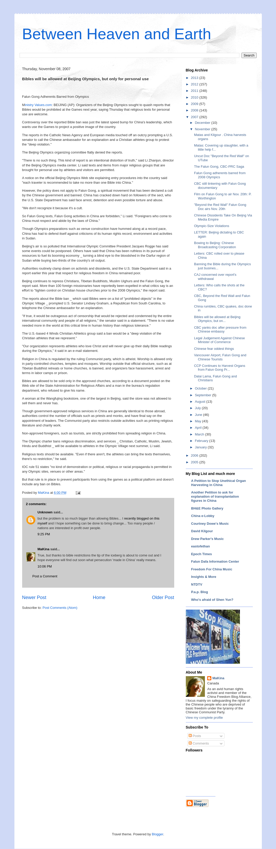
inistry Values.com (38, 105)
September (203, 395)
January (201, 447)
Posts (195, 736)
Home (99, 597)
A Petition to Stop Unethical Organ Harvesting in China (218, 483)
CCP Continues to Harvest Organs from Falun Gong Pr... (219, 368)
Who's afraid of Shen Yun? (212, 600)
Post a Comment (44, 576)
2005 (195, 462)
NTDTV (196, 584)
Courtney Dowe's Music (210, 523)
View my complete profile (204, 717)
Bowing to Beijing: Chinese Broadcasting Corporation (215, 245)
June (199, 415)
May (198, 421)
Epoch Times (201, 554)
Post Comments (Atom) (60, 608)
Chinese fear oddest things (214, 349)
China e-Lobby (202, 516)
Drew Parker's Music (207, 539)
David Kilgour (202, 531)
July (198, 408)
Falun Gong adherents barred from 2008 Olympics (220, 175)
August (200, 401)
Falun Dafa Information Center (215, 561)
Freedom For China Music (211, 569)
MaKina (43, 549)
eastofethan (200, 546)
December (203, 123)
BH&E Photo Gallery (207, 508)
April (199, 428)
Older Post (163, 597)
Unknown (45, 512)
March (200, 434)
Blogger (157, 834)
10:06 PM (45, 566)
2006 (195, 455)
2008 (195, 110)
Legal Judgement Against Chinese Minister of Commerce (219, 340)
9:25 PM (44, 534)
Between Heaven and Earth (116, 34)
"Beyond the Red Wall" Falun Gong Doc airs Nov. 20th (220, 207)
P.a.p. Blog (199, 592)
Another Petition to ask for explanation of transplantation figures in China (215, 496)
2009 (195, 104)
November (203, 129)
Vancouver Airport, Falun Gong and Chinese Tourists (220, 357)
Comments (199, 743)
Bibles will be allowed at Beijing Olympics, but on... (217, 319)
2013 (195, 78)
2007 (195, 117)
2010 (195, 97)
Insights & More (203, 577)
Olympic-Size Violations (211, 226)
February (202, 441)
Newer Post (34, 597)
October (201, 388)
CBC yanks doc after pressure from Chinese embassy (220, 330)
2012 (195, 84)
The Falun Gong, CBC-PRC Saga (219, 166)
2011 (195, 91)
